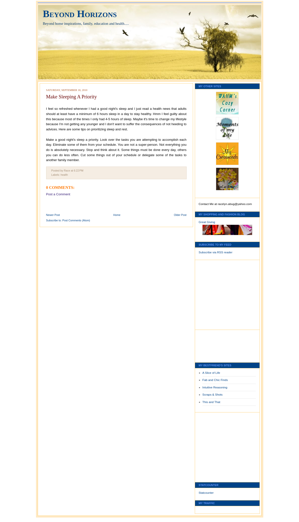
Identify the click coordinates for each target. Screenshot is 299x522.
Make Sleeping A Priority (71, 96)
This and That (211, 402)
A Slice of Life (211, 373)
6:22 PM (78, 170)
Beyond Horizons (80, 13)
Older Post (180, 214)
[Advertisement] (214, 293)
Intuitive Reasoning (215, 387)
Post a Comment (58, 194)
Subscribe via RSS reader (216, 252)
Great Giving (207, 222)
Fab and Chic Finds (215, 380)
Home (117, 214)
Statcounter (206, 492)
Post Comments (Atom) (76, 220)
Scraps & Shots (212, 394)
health (64, 174)
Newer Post (53, 214)
